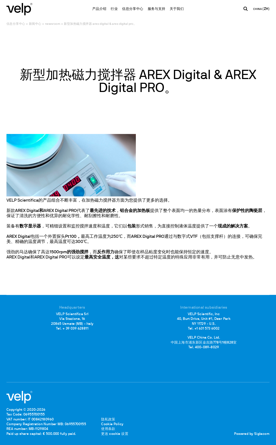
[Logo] (19, 8)
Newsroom (52, 24)
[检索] (245, 9)
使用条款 (108, 429)
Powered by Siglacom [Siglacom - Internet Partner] (252, 434)
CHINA (257, 9)
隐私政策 (108, 419)
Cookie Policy (112, 424)
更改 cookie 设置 (114, 434)
